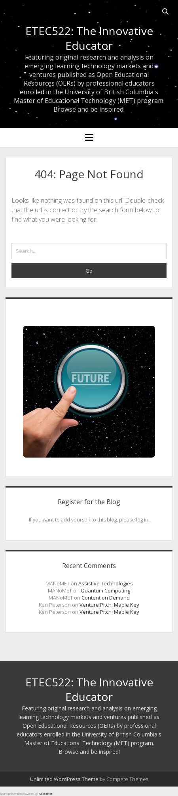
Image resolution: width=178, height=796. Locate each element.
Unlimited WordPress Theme (64, 779)
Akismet (45, 793)
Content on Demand (105, 597)
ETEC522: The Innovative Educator (89, 38)
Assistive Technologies (105, 583)
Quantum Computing (105, 590)
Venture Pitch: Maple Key (109, 604)
